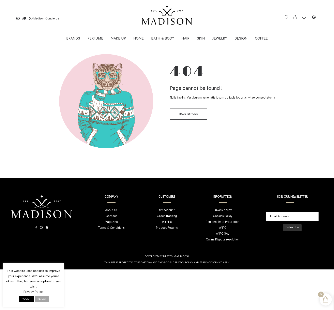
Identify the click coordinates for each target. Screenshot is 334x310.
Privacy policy (223, 210)
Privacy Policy (184, 262)
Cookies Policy (222, 216)
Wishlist (167, 222)
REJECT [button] (41, 298)
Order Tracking (167, 216)
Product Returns (167, 227)
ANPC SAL (222, 233)
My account (167, 210)
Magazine (111, 222)
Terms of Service (211, 262)
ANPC (222, 227)
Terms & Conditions (111, 227)
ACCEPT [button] (27, 298)
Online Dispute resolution (223, 239)
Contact (111, 216)
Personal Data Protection (222, 222)
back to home (188, 114)
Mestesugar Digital (176, 256)
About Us (111, 210)
